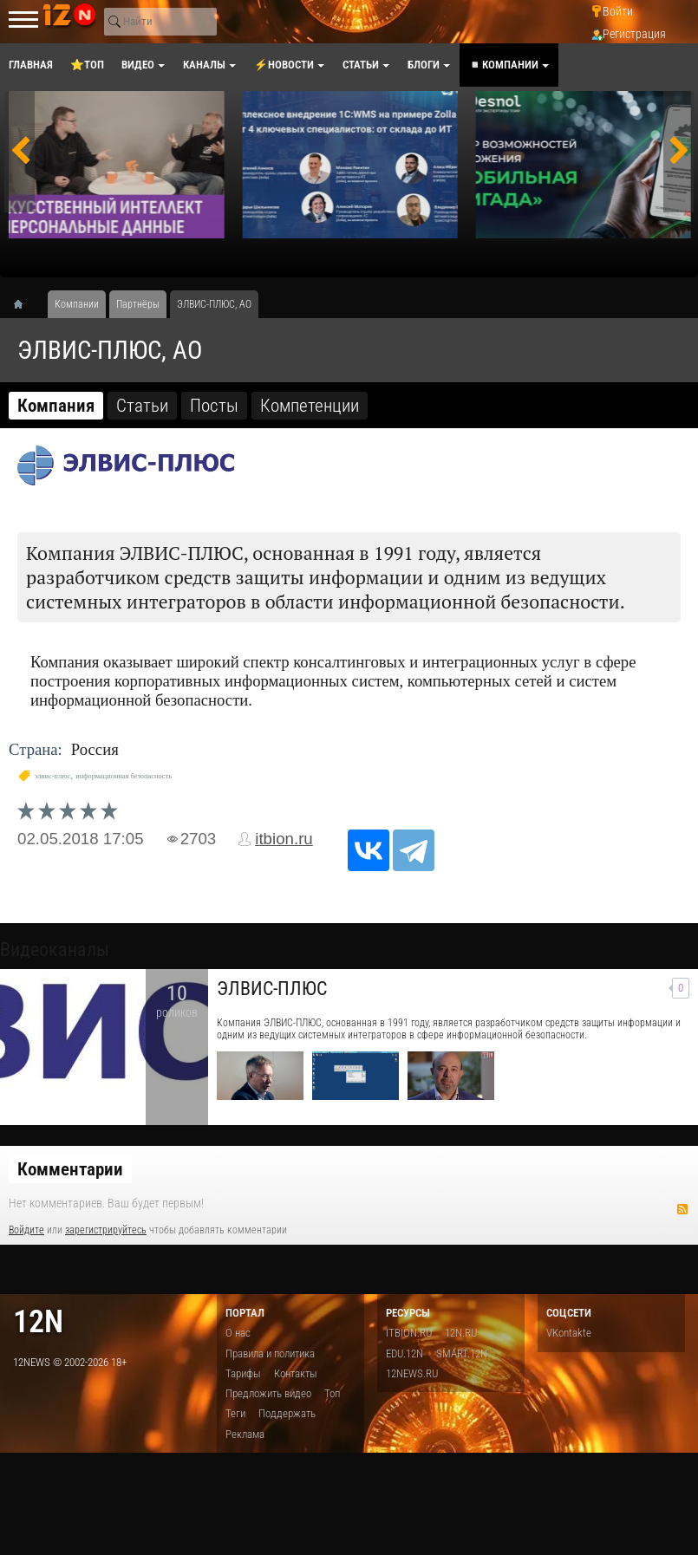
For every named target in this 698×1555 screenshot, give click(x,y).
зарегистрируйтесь (106, 1230)
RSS (682, 1209)
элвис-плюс (52, 776)
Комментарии (70, 1169)
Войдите (26, 1230)
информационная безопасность (123, 776)
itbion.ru (284, 839)
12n (38, 1321)
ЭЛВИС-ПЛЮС (272, 988)
